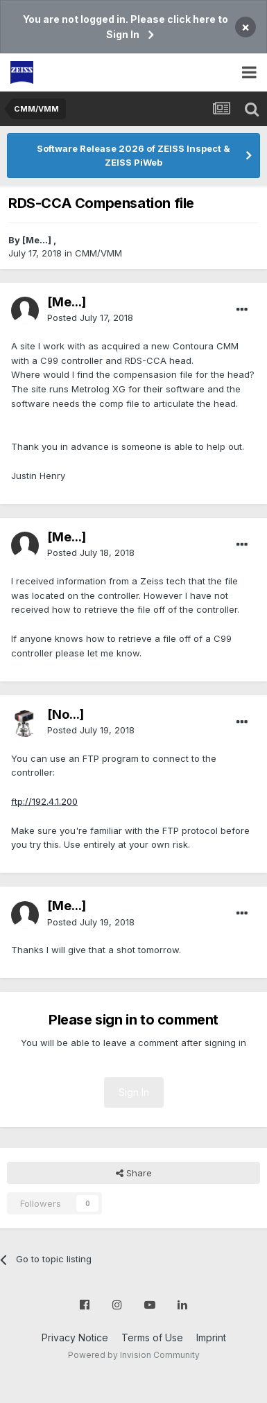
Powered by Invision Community (134, 1355)
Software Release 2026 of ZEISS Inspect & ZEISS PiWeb (133, 155)
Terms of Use (152, 1337)
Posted (90, 317)
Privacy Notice (75, 1337)
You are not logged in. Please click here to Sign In (125, 26)
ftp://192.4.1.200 (44, 801)
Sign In (134, 1092)
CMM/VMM (98, 253)
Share (134, 1172)
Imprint (211, 1337)
